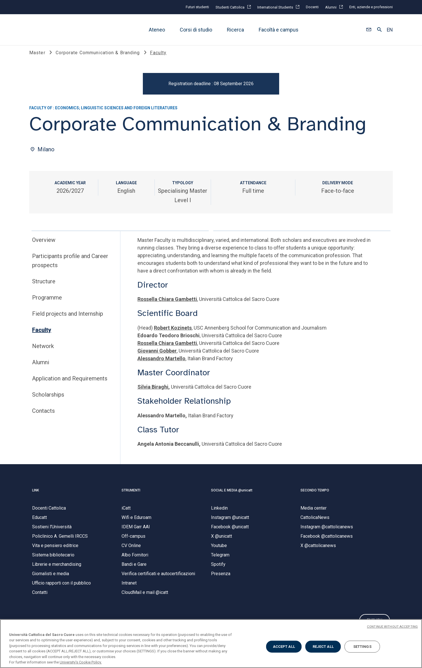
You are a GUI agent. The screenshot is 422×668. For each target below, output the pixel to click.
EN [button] (390, 30)
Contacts (43, 416)
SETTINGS (362, 646)
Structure (43, 287)
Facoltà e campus (278, 30)
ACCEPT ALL (284, 646)
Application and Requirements (69, 384)
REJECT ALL (323, 646)
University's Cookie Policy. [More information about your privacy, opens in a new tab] (81, 662)
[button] (368, 30)
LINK (35, 496)
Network (43, 352)
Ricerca (235, 30)
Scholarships (48, 400)
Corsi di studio (196, 30)
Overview (43, 245)
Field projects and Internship (67, 319)
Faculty (41, 335)
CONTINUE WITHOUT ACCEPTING (392, 627)
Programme (47, 303)
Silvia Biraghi (152, 393)
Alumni (40, 368)
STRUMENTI (131, 496)
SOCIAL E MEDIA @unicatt (231, 496)
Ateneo (157, 30)
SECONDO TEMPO (314, 496)
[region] (211, 643)
